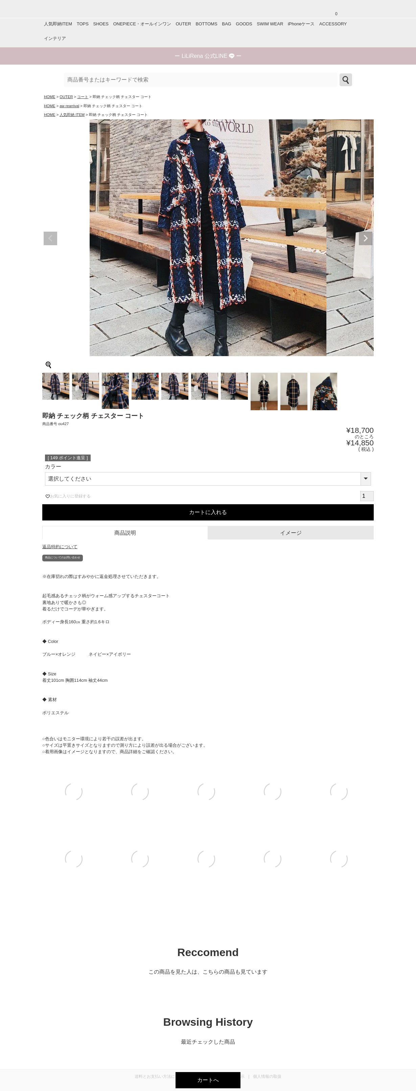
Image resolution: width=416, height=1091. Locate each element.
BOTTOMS (206, 23)
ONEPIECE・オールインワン (142, 23)
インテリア (55, 38)
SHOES (101, 23)
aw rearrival (69, 106)
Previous (50, 238)
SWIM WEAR (270, 23)
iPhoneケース (301, 23)
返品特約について (59, 546)
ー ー (208, 56)
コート (82, 97)
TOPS (83, 23)
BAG (226, 23)
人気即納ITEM (58, 23)
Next (365, 238)
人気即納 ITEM (72, 115)
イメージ (291, 533)
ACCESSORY (333, 23)
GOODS (244, 23)
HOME (49, 97)
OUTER (183, 23)
